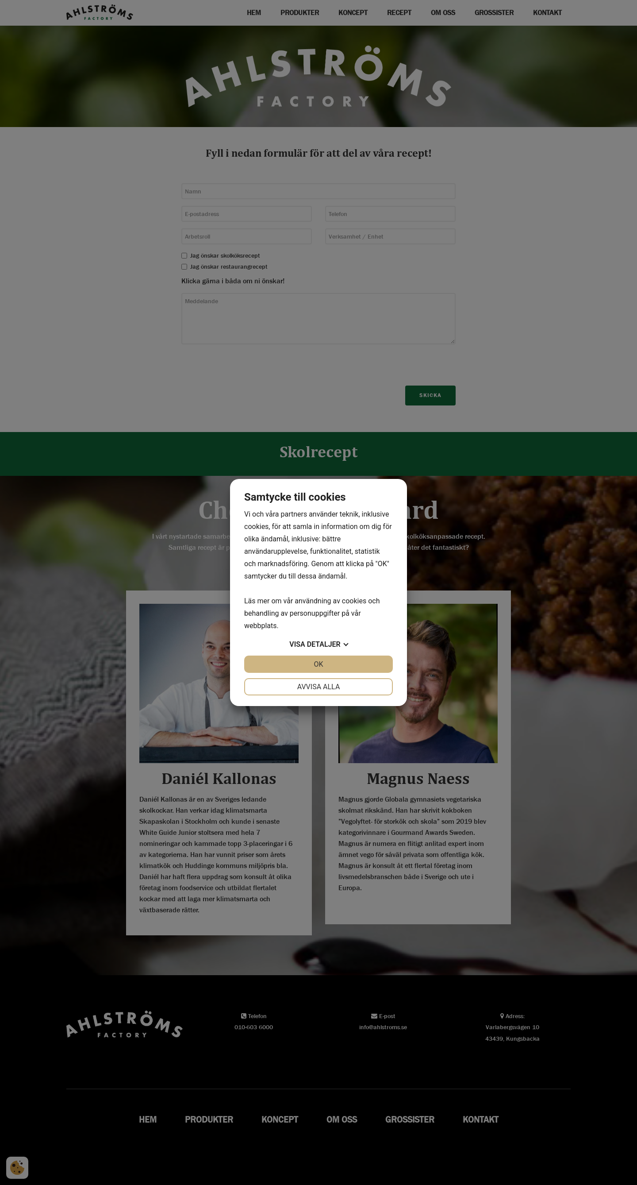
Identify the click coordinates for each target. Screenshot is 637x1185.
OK (318, 664)
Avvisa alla (318, 687)
